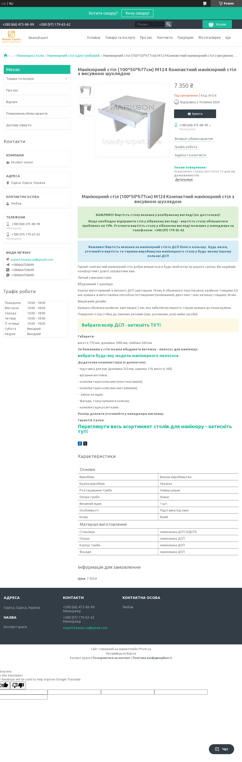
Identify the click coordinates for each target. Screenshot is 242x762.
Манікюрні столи (30, 56)
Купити (197, 113)
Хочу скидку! (137, 13)
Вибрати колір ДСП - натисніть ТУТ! (121, 324)
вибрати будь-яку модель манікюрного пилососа (128, 355)
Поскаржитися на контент (112, 657)
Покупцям (185, 38)
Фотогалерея (209, 38)
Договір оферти (18, 125)
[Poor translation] (18, 685)
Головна (93, 38)
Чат (221, 749)
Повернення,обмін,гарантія (26, 113)
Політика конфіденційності (152, 657)
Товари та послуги (120, 38)
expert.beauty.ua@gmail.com (32, 259)
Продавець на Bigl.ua (121, 653)
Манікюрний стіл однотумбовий (73, 56)
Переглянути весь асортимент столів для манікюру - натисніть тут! (155, 428)
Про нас (146, 38)
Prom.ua (145, 649)
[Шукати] (168, 24)
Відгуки (11, 102)
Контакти (165, 38)
